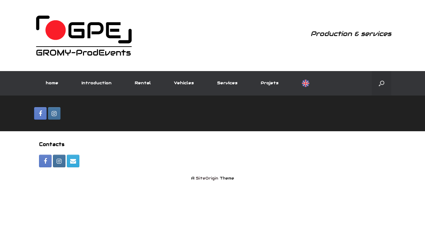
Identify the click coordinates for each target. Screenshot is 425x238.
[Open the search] (381, 83)
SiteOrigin (207, 178)
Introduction (96, 82)
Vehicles (184, 82)
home (52, 82)
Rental (143, 82)
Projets (269, 82)
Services (227, 82)
